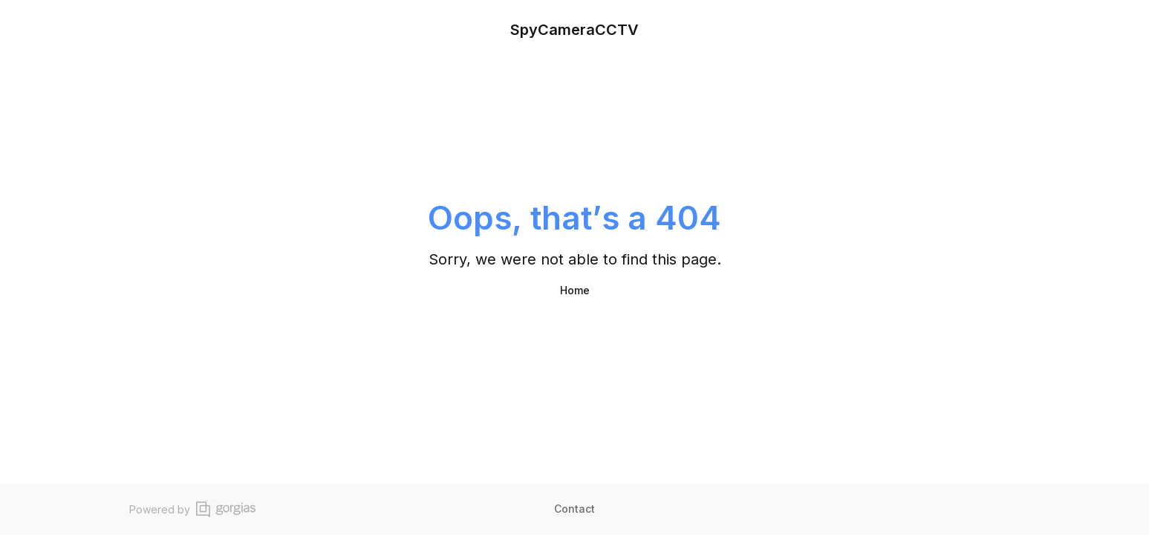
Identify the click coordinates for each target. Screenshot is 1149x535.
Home (575, 290)
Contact (574, 508)
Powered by (192, 509)
